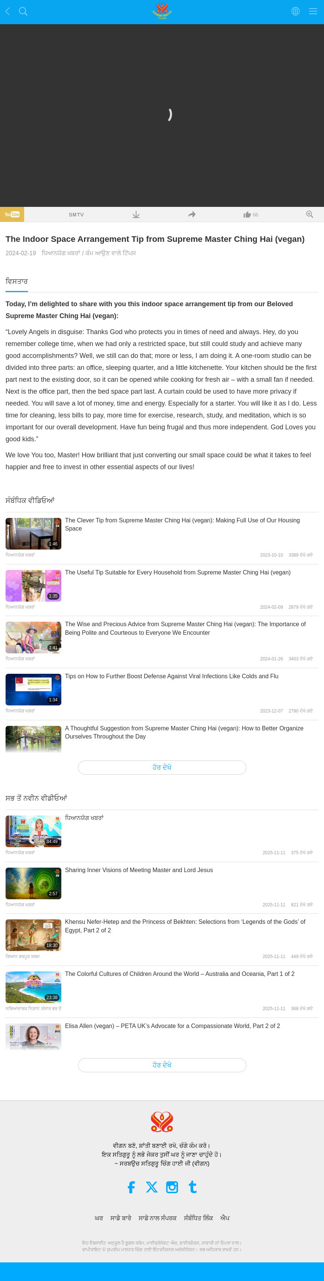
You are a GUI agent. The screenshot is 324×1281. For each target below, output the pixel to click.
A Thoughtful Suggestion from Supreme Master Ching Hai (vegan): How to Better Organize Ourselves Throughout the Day (184, 732)
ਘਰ (99, 1218)
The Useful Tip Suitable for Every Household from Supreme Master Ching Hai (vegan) (178, 572)
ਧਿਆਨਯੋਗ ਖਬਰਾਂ (61, 253)
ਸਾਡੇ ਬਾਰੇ (120, 1218)
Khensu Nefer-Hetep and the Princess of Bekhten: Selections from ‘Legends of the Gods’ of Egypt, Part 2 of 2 (185, 926)
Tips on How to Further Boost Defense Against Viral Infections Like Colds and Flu (172, 676)
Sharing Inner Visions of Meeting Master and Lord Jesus (139, 870)
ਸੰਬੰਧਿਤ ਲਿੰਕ (198, 1218)
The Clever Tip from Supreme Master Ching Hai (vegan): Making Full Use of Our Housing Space (182, 524)
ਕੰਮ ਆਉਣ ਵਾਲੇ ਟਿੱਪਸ (110, 253)
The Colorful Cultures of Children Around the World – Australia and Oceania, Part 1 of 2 (180, 974)
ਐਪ (224, 1218)
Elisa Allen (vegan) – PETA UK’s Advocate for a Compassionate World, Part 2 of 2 (172, 1026)
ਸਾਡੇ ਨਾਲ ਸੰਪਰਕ (158, 1218)
